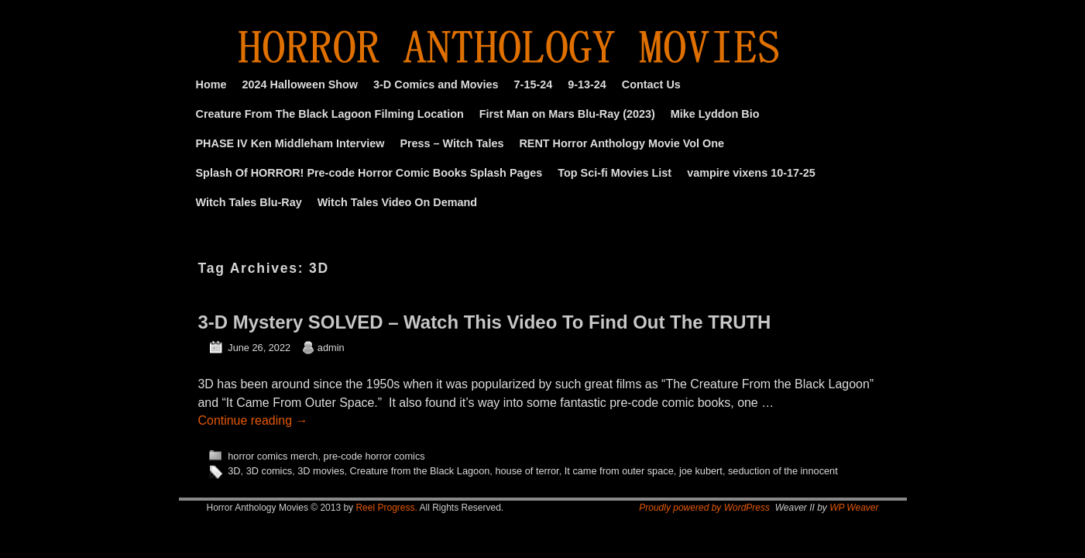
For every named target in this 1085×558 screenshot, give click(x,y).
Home (211, 84)
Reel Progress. (386, 507)
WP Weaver (853, 507)
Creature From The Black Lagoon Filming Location (330, 114)
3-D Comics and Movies (436, 84)
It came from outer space (619, 471)
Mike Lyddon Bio (715, 114)
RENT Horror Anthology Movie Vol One (621, 143)
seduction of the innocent (783, 471)
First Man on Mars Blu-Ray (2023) (567, 114)
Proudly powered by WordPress (704, 507)
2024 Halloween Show (300, 84)
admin (331, 347)
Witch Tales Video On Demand (397, 202)
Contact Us (651, 84)
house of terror (526, 471)
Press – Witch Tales (451, 143)
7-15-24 (533, 84)
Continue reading (253, 420)
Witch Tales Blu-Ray (249, 202)
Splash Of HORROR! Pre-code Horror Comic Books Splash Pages (369, 173)
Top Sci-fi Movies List (614, 173)
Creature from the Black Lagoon (420, 471)
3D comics (269, 471)
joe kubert (701, 471)
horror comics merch (273, 456)
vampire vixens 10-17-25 (751, 173)
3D (234, 471)
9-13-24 (587, 84)
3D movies (320, 471)
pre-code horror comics (374, 456)
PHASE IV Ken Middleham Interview (290, 143)
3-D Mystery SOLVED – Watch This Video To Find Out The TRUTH (484, 322)
